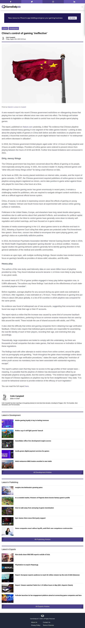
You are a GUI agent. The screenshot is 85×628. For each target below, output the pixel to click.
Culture (5, 28)
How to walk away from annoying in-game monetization (34, 508)
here (27, 386)
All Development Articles (42, 472)
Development (13, 28)
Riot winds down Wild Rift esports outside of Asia (32, 554)
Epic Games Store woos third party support (30, 518)
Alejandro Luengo (12, 107)
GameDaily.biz (34, 618)
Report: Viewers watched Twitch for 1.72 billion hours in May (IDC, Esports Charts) (44, 585)
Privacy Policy (35, 625)
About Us (34, 622)
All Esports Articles (42, 606)
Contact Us (46, 622)
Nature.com (28, 127)
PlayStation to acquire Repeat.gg (26, 565)
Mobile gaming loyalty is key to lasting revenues (32, 420)
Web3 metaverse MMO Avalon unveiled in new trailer (33, 461)
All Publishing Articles (42, 539)
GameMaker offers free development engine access (33, 441)
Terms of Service (48, 625)
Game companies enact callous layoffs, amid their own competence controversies (43, 528)
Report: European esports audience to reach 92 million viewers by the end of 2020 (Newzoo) (47, 575)
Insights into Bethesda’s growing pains (28, 487)
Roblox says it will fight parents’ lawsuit (29, 430)
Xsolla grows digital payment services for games (32, 451)
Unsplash (23, 107)
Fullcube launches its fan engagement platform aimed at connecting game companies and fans (48, 595)
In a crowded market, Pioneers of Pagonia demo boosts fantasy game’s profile (42, 498)
